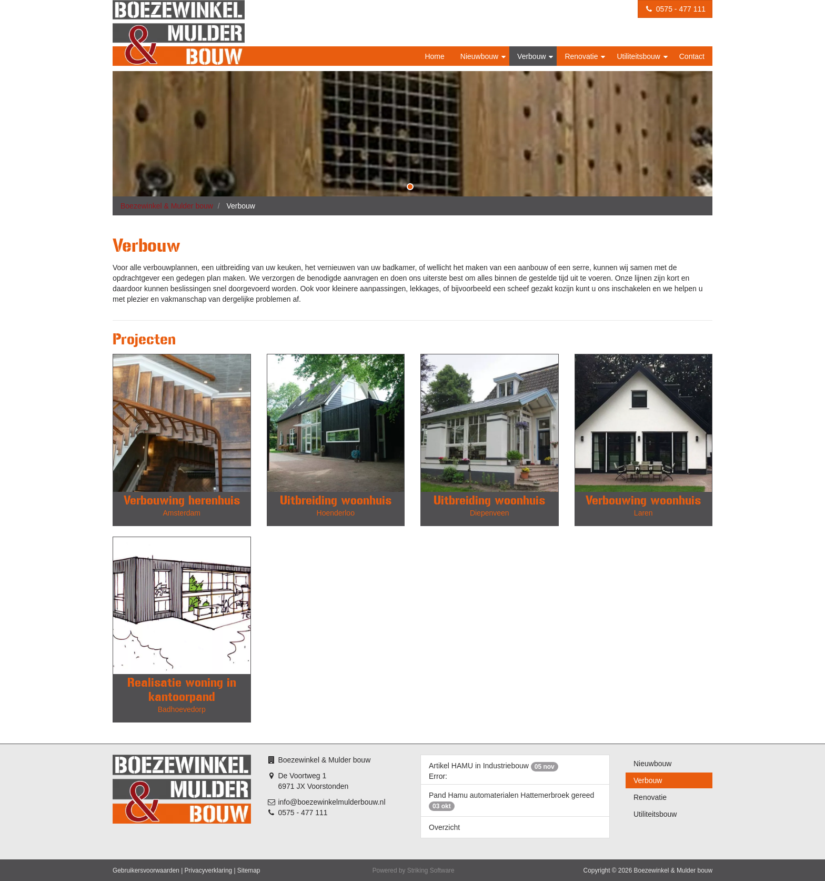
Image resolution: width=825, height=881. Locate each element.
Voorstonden (328, 786)
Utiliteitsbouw (639, 56)
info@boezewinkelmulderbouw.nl (331, 802)
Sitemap (248, 870)
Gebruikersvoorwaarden (146, 870)
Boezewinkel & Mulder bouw (166, 206)
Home (434, 56)
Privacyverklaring (209, 870)
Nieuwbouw (480, 56)
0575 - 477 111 (675, 9)
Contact (692, 56)
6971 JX (291, 786)
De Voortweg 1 (302, 775)
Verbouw (532, 56)
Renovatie (582, 56)
